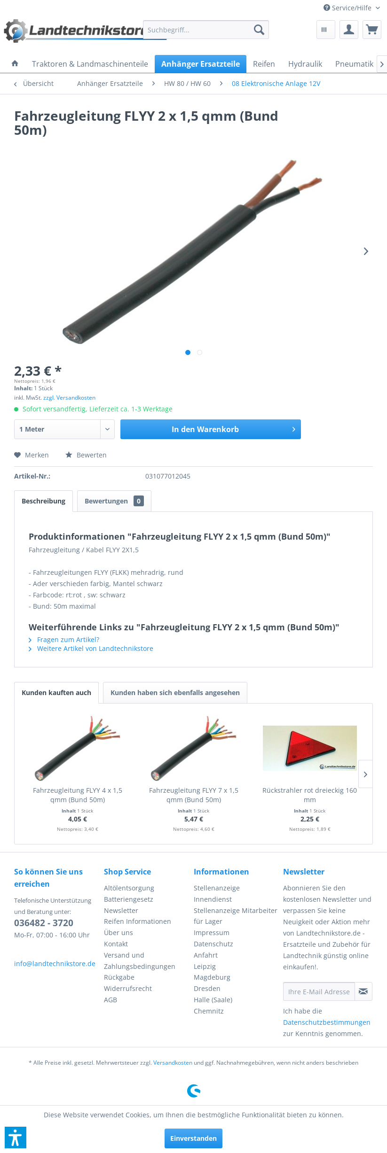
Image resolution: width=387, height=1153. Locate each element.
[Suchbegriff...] (206, 29)
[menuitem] (351, 8)
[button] (15, 1137)
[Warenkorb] (372, 29)
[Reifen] (264, 64)
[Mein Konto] (349, 29)
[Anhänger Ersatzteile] (200, 64)
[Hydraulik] (305, 64)
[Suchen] (259, 29)
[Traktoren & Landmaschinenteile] (90, 64)
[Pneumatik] (354, 64)
